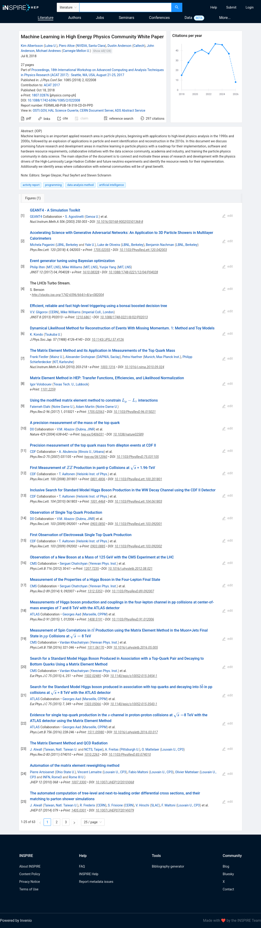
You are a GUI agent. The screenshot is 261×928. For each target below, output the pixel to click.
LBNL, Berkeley (67, 245)
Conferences (159, 17)
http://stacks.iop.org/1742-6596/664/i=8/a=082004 (68, 295)
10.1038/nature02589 (128, 434)
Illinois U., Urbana (91, 452)
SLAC (155, 805)
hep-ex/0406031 (92, 434)
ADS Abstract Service (130, 110)
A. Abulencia (68, 452)
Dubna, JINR (85, 429)
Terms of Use (29, 889)
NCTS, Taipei (93, 749)
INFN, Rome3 (52, 777)
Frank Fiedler (39, 357)
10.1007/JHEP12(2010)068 (115, 782)
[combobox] (125, 7)
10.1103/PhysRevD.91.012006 (133, 619)
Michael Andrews (48, 51)
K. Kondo (36, 334)
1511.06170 (95, 647)
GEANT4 (36, 216)
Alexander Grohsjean (80, 357)
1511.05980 (95, 732)
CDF (33, 452)
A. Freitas (112, 749)
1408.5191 (94, 619)
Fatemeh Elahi (40, 407)
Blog (226, 866)
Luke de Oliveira (108, 245)
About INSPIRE (30, 866)
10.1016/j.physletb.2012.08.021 (130, 568)
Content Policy (29, 874)
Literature (46, 17)
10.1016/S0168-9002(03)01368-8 (119, 222)
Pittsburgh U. (129, 749)
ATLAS (35, 614)
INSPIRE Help (88, 874)
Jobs (100, 17)
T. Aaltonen (67, 474)
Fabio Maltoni (138, 772)
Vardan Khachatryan (74, 642)
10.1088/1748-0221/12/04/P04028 (133, 272)
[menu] (222, 7)
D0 (32, 429)
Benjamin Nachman (160, 245)
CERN (54, 312)
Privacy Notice (29, 881)
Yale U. (90, 245)
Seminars (126, 17)
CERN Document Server (96, 110)
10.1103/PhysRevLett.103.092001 (138, 524)
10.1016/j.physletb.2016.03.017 (135, 732)
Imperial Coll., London (98, 312)
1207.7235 (91, 568)
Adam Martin (85, 407)
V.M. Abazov (66, 429)
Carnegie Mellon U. (76, 51)
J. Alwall (36, 749)
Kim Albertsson (32, 46)
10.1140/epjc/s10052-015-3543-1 (133, 704)
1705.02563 (95, 412)
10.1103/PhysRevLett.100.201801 (138, 479)
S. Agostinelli (74, 216)
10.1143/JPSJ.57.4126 (108, 339)
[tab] (34, 198)
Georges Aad (72, 614)
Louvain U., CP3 (172, 749)
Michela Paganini (42, 245)
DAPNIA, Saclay (108, 357)
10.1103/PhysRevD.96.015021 (135, 412)
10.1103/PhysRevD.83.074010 (130, 754)
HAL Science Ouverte (63, 110)
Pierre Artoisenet (42, 772)
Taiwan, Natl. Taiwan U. (60, 749)
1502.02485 (92, 676)
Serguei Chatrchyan (74, 563)
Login (250, 7)
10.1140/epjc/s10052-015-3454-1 (133, 676)
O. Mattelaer (150, 749)
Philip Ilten (37, 267)
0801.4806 (97, 479)
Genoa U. (92, 216)
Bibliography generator (168, 866)
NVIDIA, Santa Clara (91, 46)
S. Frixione (115, 805)
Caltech (138, 46)
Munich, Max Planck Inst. (162, 357)
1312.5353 (94, 591)
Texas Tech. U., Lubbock (71, 384)
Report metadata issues (96, 881)
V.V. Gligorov (39, 312)
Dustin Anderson (119, 46)
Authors (74, 17)
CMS (33, 563)
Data (188, 17)
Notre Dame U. (62, 407)
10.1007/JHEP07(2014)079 (115, 810)
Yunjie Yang (107, 267)
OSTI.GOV (40, 110)
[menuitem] (213, 7)
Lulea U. (51, 46)
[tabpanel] (130, 517)
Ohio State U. (65, 772)
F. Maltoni (168, 805)
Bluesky (228, 874)
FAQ (82, 866)
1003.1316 (107, 367)
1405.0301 (78, 810)
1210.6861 (83, 317)
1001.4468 (97, 501)
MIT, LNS (53, 267)
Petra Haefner (132, 357)
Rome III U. (76, 777)
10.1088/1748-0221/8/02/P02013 (124, 317)
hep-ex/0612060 (95, 457)
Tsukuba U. (53, 334)
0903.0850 (97, 524)
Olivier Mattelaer (187, 772)
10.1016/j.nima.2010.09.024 (144, 367)
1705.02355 (101, 250)
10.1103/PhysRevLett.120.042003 (143, 250)
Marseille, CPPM (95, 614)
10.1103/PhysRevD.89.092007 (133, 591)
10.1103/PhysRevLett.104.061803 (138, 501)
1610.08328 (91, 272)
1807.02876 (40, 95)
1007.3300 (78, 782)
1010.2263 (91, 754)
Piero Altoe (67, 46)
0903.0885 (97, 546)
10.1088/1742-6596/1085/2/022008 (54, 100)
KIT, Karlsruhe (63, 362)
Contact (228, 889)
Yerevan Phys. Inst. (103, 563)
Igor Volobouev (41, 384)
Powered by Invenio (16, 920)
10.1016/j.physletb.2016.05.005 (135, 647)
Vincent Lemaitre (89, 772)
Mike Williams (72, 267)
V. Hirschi (142, 805)
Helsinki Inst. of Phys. (92, 474)
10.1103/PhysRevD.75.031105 (138, 457)
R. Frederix (87, 805)
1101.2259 (48, 389)
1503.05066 (92, 704)
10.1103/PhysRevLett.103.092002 (138, 546)
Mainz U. (57, 357)
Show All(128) (102, 51)
